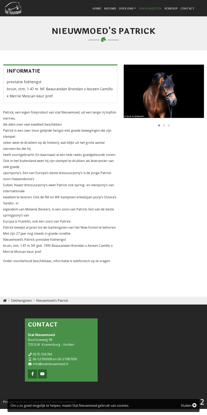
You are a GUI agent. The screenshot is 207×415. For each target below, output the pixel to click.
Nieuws (118, 11)
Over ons (134, 11)
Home (104, 11)
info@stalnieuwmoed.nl (50, 370)
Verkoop (179, 11)
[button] (159, 131)
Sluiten (188, 405)
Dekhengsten (158, 11)
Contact (196, 11)
